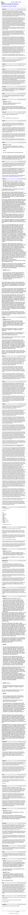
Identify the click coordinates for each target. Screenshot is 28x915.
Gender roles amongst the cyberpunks (9, 3)
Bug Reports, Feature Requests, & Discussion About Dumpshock (13, 176)
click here (18, 911)
